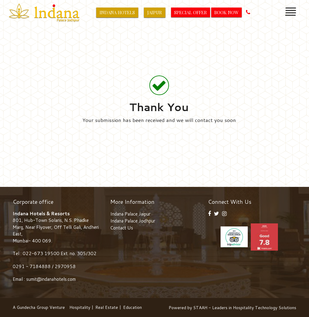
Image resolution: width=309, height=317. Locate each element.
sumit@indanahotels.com (51, 279)
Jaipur (154, 12)
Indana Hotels (117, 12)
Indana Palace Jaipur (130, 214)
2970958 (65, 266)
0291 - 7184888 (32, 266)
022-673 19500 (41, 253)
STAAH (200, 308)
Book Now (226, 12)
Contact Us (121, 228)
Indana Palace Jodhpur (132, 221)
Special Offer (190, 12)
